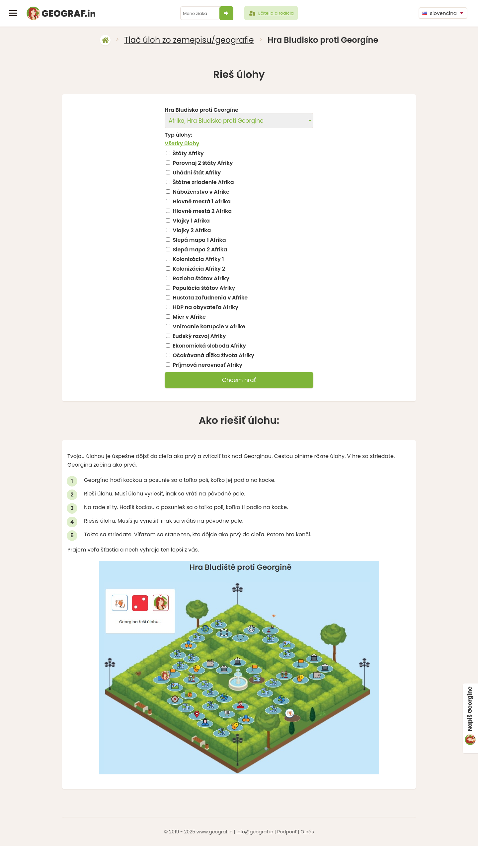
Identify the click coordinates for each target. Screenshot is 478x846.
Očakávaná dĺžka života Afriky (213, 355)
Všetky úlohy (182, 143)
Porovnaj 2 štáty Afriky (203, 163)
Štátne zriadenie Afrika (203, 182)
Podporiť (287, 831)
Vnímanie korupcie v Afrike (209, 326)
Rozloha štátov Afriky (201, 278)
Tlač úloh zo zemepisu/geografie (189, 39)
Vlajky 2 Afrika (192, 230)
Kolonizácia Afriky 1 (198, 259)
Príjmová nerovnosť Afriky (207, 365)
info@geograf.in (254, 831)
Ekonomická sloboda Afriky (209, 346)
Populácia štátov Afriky (204, 288)
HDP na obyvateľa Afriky (205, 307)
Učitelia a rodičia (271, 13)
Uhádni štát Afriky (197, 172)
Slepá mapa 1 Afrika (199, 240)
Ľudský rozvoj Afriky (199, 336)
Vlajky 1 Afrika (191, 221)
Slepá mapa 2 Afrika (200, 249)
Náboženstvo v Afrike (201, 192)
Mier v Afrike (189, 317)
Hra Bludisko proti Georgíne (201, 110)
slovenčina (439, 13)
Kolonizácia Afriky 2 (199, 269)
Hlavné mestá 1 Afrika (202, 201)
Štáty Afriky (188, 153)
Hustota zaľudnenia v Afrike (210, 297)
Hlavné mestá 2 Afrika (202, 211)
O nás (307, 831)
